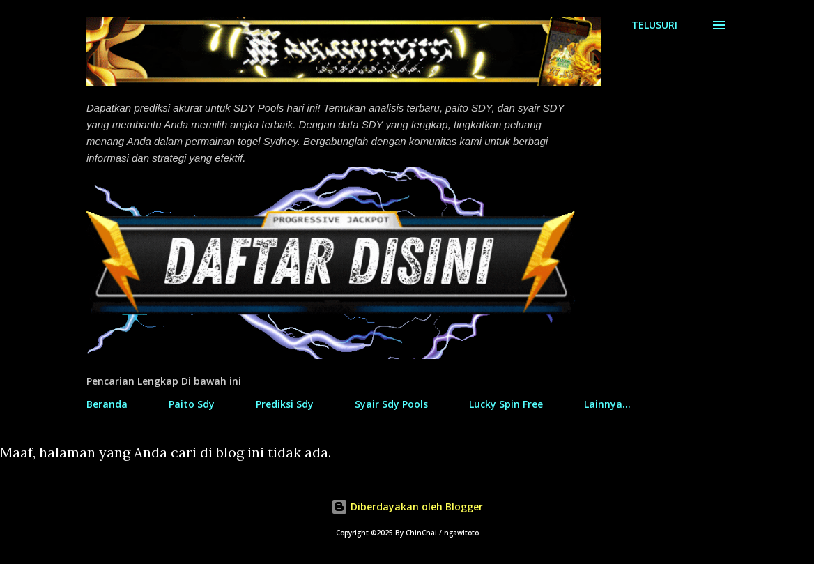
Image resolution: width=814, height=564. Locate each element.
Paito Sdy (192, 404)
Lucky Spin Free (506, 404)
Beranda (107, 404)
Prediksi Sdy (285, 404)
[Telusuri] (654, 25)
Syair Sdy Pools (391, 404)
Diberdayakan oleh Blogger (407, 506)
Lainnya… (607, 404)
